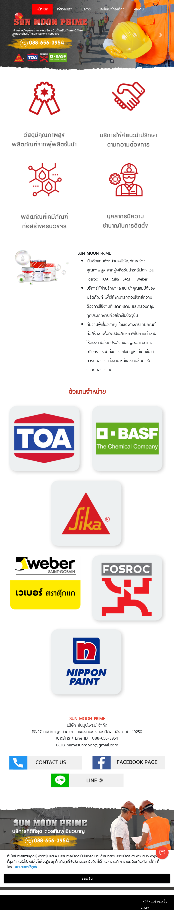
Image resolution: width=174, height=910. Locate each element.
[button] (13, 35)
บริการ (86, 9)
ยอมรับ (87, 878)
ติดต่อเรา (43, 23)
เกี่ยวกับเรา (64, 9)
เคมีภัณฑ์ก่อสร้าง (112, 9)
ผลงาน (138, 9)
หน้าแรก (42, 9)
